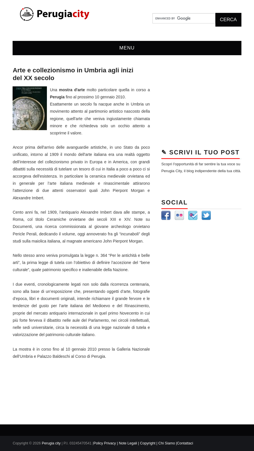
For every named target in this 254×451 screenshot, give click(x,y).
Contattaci (185, 443)
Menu (126, 48)
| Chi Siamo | (166, 443)
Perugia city (51, 443)
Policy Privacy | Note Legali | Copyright (125, 443)
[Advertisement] (201, 102)
